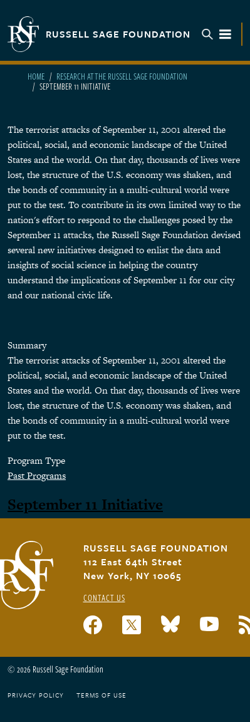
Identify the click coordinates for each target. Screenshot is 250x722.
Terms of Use (101, 695)
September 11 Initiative (85, 504)
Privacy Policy (36, 695)
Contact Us (104, 597)
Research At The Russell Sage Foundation (121, 76)
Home (36, 76)
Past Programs (37, 475)
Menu (217, 34)
